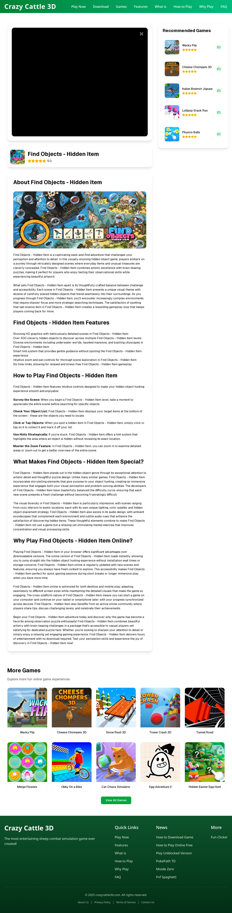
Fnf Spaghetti (166, 877)
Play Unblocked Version (174, 853)
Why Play (206, 6)
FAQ (224, 6)
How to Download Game (174, 837)
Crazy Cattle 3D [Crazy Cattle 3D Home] (30, 6)
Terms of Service (126, 902)
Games (121, 6)
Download (101, 6)
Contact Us (147, 902)
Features (141, 6)
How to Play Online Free (174, 845)
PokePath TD (166, 861)
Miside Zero (165, 869)
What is (160, 6)
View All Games (116, 800)
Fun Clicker (219, 837)
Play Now (78, 6)
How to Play (183, 6)
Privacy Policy (102, 902)
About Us (83, 902)
